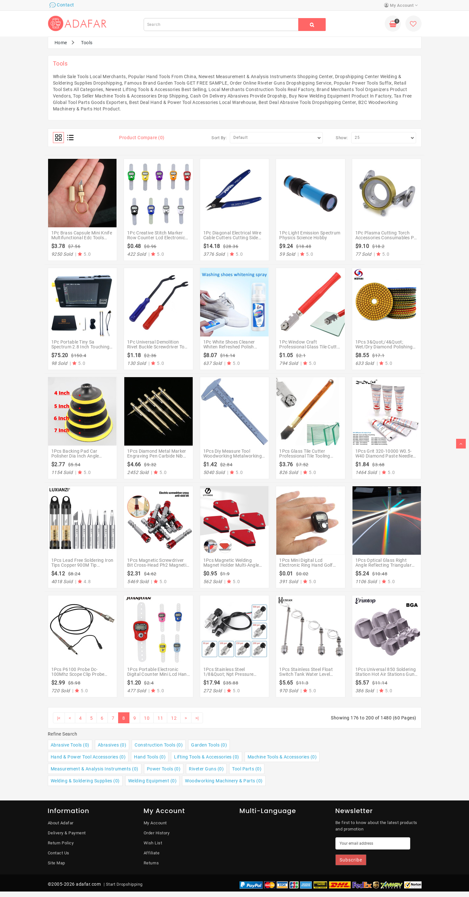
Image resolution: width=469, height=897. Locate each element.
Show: (342, 137)
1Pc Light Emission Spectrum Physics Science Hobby (309, 235)
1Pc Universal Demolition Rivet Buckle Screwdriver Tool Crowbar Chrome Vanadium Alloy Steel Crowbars (157, 349)
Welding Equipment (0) (152, 780)
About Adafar (61, 822)
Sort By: (219, 137)
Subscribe (351, 859)
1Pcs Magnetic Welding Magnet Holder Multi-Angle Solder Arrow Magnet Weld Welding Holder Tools (231, 568)
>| (197, 718)
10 (146, 718)
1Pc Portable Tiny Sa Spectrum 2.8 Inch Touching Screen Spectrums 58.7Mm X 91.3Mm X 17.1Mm (81, 349)
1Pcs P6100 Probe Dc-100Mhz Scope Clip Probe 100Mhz (78, 674)
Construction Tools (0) (159, 745)
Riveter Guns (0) (206, 768)
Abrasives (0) (112, 745)
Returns (151, 863)
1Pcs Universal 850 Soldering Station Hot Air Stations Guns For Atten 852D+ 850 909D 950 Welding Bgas (386, 677)
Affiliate (152, 853)
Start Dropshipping (124, 884)
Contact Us (58, 853)
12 (174, 718)
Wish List (153, 842)
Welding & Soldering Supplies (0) (85, 780)
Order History (157, 832)
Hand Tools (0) (150, 756)
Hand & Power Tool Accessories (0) (88, 756)
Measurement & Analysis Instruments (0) (94, 768)
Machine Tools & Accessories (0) (282, 756)
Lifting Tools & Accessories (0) (206, 756)
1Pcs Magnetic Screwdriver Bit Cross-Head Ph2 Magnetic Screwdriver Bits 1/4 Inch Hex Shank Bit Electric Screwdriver (158, 568)
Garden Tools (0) (209, 745)
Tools (87, 42)
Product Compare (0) (142, 137)
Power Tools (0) (164, 768)
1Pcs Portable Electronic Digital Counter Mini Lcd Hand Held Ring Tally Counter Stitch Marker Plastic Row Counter (158, 677)
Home (61, 42)
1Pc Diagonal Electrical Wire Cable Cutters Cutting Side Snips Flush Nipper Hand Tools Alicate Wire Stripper (232, 240)
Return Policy (61, 842)
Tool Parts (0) (246, 768)
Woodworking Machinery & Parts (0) (224, 780)
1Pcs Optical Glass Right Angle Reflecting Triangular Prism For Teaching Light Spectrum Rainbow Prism (383, 568)
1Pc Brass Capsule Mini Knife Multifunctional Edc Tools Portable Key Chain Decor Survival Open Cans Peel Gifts (82, 240)
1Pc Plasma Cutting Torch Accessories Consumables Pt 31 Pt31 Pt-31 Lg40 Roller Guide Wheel (385, 240)
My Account (155, 822)
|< (59, 718)
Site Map (56, 863)
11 (160, 718)
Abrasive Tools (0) (70, 745)
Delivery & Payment (67, 832)
